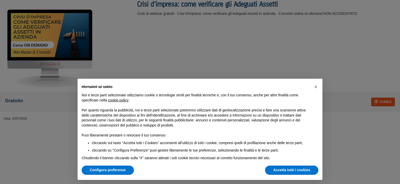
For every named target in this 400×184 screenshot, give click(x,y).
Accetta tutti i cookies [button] (291, 170)
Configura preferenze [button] (108, 170)
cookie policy (118, 100)
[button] (316, 87)
